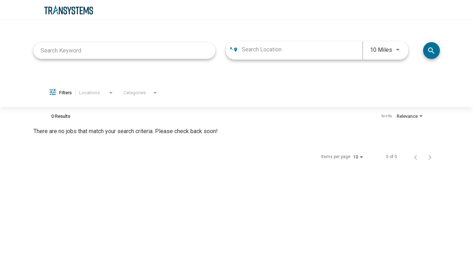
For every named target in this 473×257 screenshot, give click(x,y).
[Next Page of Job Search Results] (430, 157)
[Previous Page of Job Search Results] (415, 157)
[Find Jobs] (431, 50)
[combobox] (125, 50)
